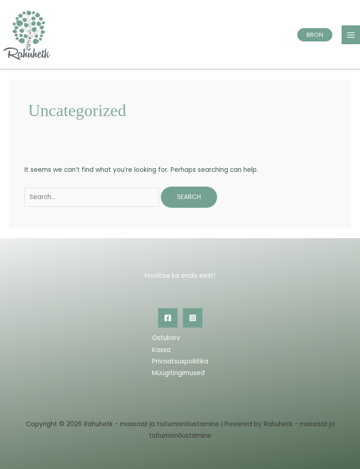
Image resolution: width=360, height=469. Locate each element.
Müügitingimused (178, 373)
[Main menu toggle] (351, 34)
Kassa (161, 350)
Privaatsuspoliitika (180, 361)
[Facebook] (167, 318)
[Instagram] (192, 318)
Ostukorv (166, 338)
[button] (314, 34)
